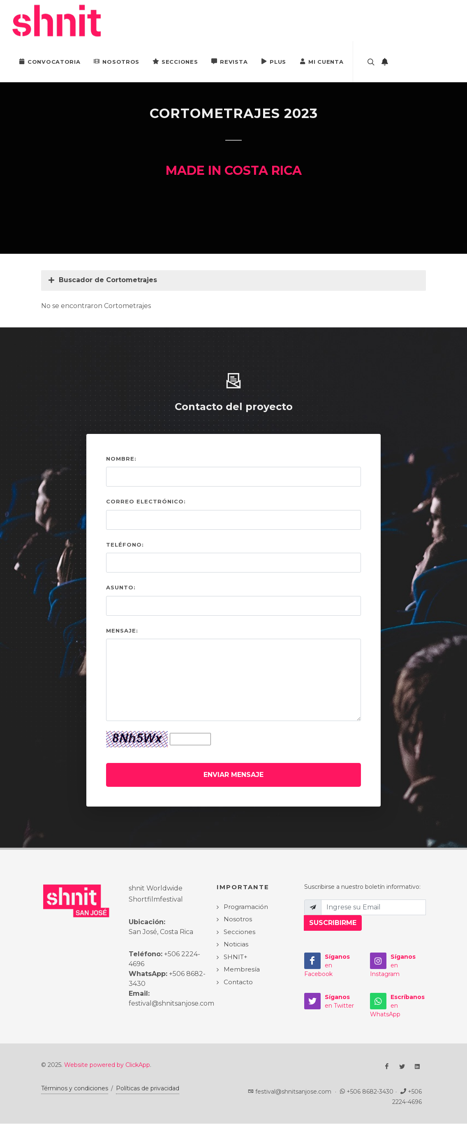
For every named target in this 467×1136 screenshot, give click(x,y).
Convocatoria (49, 61)
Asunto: (121, 587)
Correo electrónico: (146, 501)
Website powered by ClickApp (107, 1065)
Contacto (238, 982)
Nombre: (121, 458)
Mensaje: (122, 630)
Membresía (242, 969)
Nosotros (116, 61)
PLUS (273, 61)
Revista (229, 61)
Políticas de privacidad (147, 1088)
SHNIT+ (235, 957)
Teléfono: (125, 544)
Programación (246, 907)
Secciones (175, 61)
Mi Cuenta (321, 61)
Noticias (236, 944)
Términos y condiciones (74, 1088)
